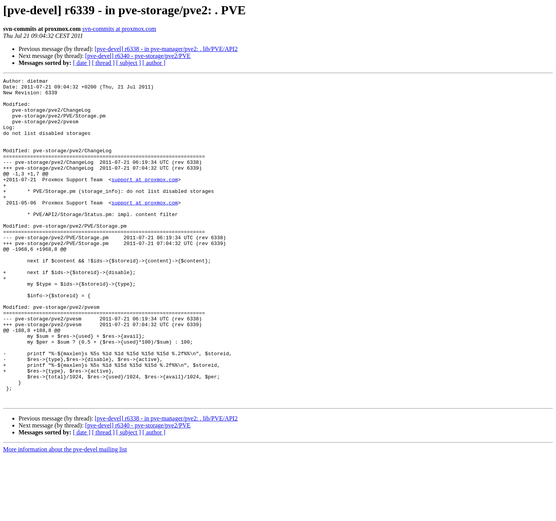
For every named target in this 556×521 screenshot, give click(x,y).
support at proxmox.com (145, 200)
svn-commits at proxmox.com (119, 29)
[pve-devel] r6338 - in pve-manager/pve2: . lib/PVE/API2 (166, 49)
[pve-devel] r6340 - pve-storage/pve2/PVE (137, 56)
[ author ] (154, 63)
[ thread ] (103, 63)
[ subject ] (128, 63)
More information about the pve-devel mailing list (65, 514)
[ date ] (81, 63)
